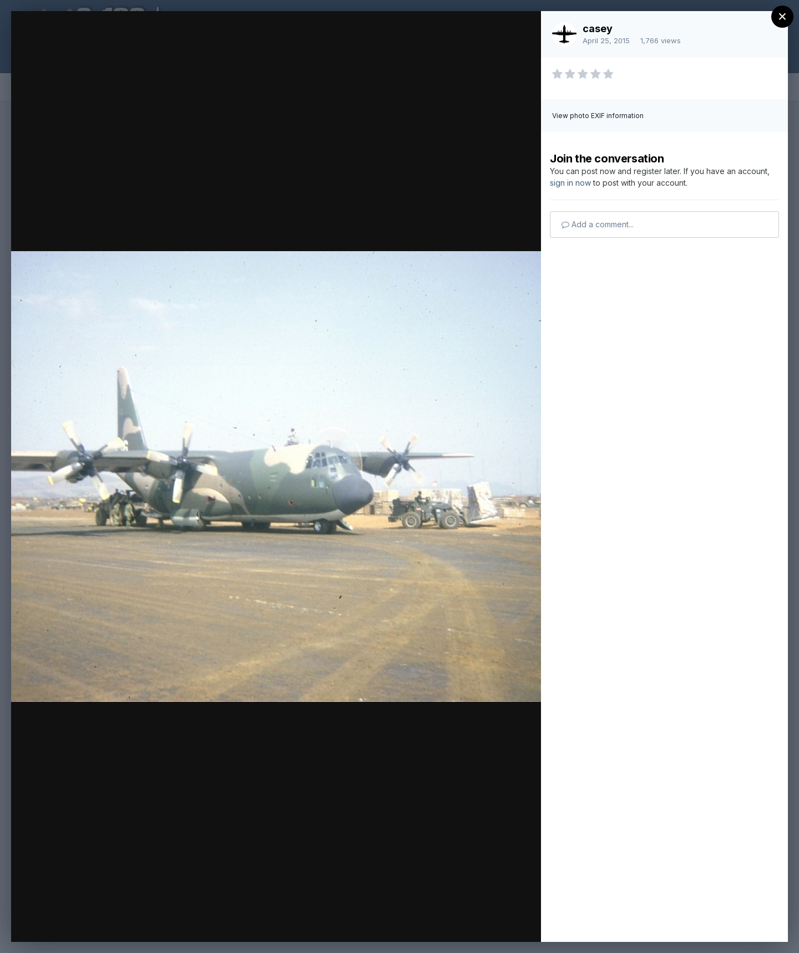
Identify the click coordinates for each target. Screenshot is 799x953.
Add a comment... (598, 224)
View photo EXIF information (598, 115)
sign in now (570, 182)
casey (598, 28)
